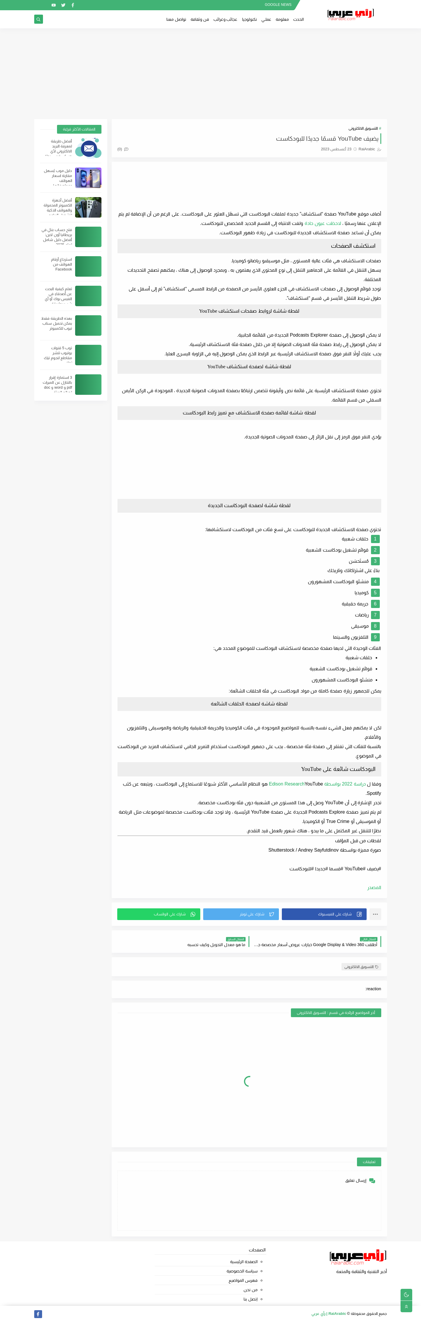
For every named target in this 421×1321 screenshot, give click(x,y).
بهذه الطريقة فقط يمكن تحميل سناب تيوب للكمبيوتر (56, 323)
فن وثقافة (200, 19)
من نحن (251, 1289)
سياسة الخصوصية (242, 1271)
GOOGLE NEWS (278, 5)
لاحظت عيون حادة (323, 223)
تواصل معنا (176, 19)
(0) (123, 149)
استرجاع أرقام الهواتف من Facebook (61, 264)
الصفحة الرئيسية (244, 1261)
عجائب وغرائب (225, 19)
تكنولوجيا (249, 19)
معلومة (282, 19)
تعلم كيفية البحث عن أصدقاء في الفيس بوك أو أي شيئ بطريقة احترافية (58, 299)
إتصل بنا (251, 1299)
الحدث (298, 19)
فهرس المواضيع (243, 1280)
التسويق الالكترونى (363, 128)
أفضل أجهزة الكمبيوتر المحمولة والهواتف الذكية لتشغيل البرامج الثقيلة (58, 210)
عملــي (266, 19)
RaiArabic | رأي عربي (328, 1313)
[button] (324, 914)
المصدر (374, 887)
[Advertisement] (210, 74)
